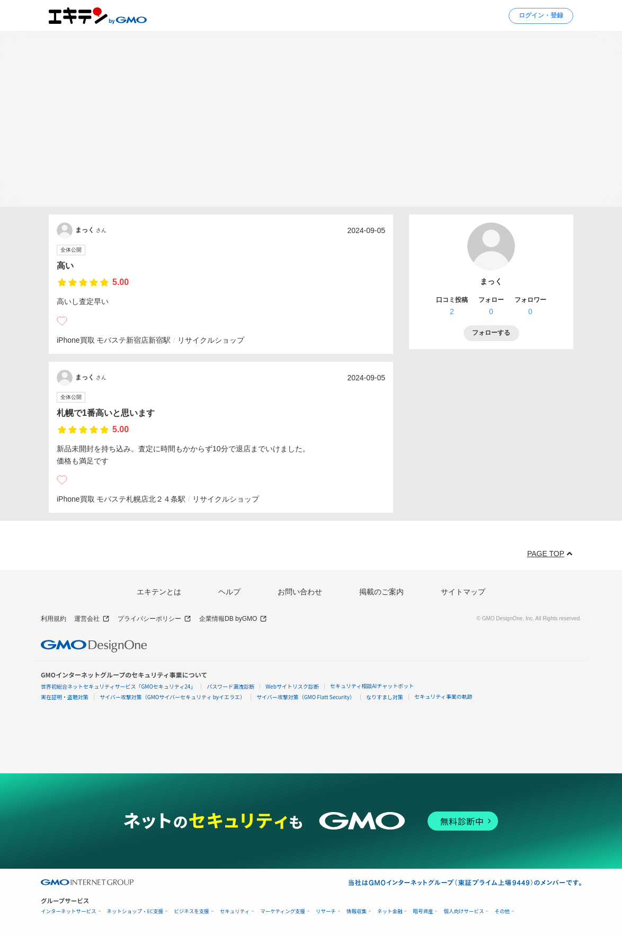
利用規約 (53, 618)
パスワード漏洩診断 (230, 686)
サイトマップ (463, 591)
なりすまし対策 (384, 697)
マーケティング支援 (282, 911)
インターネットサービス (68, 911)
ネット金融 (390, 911)
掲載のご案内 (381, 591)
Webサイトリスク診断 (292, 686)
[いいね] (62, 321)
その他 (502, 911)
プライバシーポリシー (154, 619)
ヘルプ (229, 591)
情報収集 (356, 911)
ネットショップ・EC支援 (135, 911)
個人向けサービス (463, 911)
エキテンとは (159, 591)
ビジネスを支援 (191, 911)
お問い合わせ (300, 591)
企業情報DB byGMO (233, 619)
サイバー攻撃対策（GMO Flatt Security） (305, 697)
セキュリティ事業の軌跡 (443, 696)
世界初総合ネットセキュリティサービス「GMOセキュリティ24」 (118, 686)
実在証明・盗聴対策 (64, 697)
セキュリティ (235, 911)
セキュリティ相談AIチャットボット (372, 686)
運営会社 (92, 619)
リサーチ (326, 911)
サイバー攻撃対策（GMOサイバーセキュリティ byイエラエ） (172, 697)
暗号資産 (423, 911)
